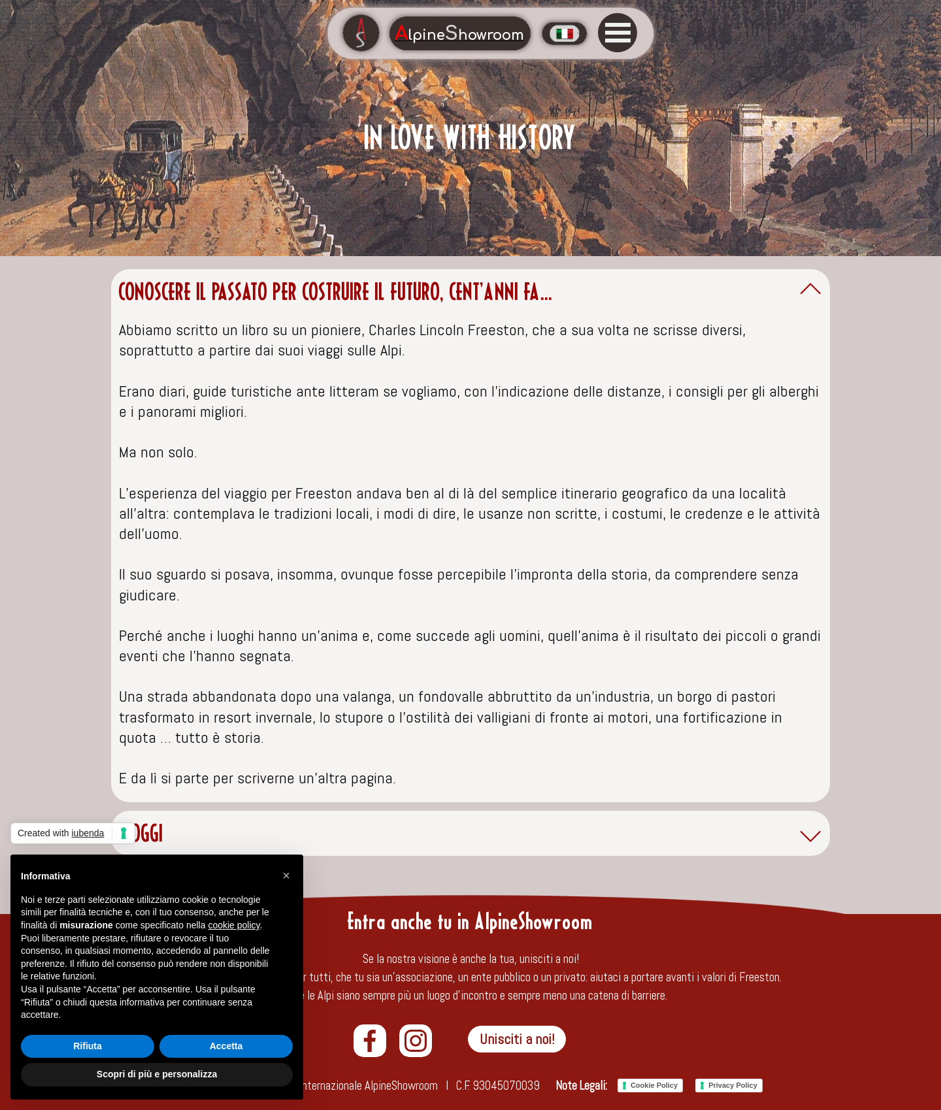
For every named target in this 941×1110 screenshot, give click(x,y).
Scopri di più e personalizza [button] (157, 1074)
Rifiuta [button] (87, 1046)
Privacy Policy (732, 1085)
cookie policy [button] (233, 925)
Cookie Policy (654, 1085)
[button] (286, 875)
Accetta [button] (226, 1046)
